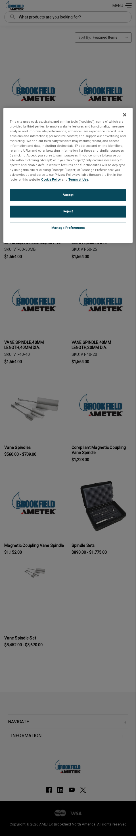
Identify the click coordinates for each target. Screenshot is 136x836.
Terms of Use (78, 180)
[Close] (124, 114)
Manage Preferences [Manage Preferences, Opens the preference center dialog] (68, 228)
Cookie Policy (50, 180)
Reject (68, 212)
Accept (67, 195)
